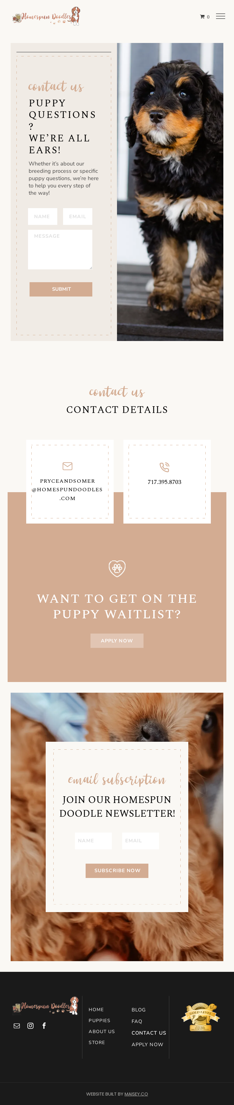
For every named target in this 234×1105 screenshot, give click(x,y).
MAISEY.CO (136, 1094)
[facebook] (44, 1026)
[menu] (221, 16)
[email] (16, 1026)
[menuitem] (109, 1009)
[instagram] (30, 1026)
